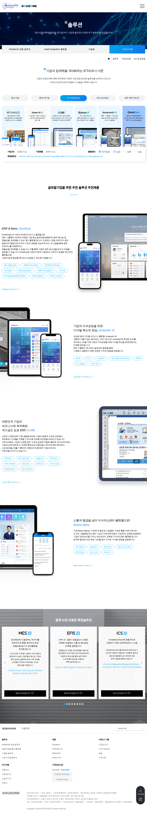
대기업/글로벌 (73, 98)
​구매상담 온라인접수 (62, 774)
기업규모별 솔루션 (9, 757)
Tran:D (4, 783)
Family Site (122, 728)
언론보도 (5, 770)
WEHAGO (56, 753)
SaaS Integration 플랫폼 (55, 49)
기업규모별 (127, 49)
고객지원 (102, 757)
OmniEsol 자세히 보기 (10, 289)
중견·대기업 (44, 98)
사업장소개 (103, 744)
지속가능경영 (104, 749)
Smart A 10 (56, 757)
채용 (100, 753)
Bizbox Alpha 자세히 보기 (83, 566)
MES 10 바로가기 (23, 693)
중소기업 (15, 98)
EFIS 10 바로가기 (71, 693)
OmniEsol (56, 744)
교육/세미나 (6, 774)
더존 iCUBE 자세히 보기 (11, 482)
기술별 (91, 49)
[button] (5, 663)
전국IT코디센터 (62, 780)
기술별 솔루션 (7, 753)
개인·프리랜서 (102, 98)
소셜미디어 (6, 779)
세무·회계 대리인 (131, 98)
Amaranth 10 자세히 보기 (83, 377)
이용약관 (25, 728)
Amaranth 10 (57, 749)
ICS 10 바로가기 (120, 693)
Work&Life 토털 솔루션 (19, 49)
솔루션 (115, 59)
